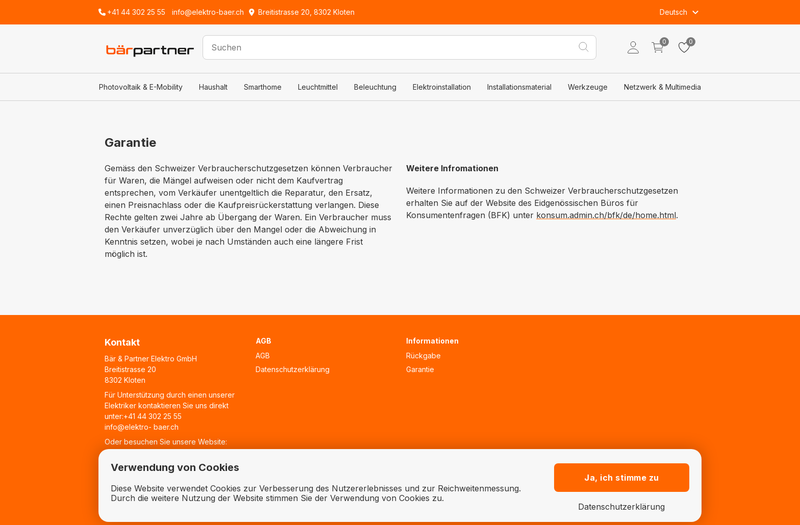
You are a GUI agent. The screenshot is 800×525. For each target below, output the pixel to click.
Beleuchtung (375, 87)
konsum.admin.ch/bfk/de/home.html (606, 215)
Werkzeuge (588, 87)
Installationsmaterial (519, 87)
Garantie (420, 369)
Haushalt (213, 87)
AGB (263, 355)
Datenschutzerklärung (293, 369)
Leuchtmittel (318, 87)
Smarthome (263, 87)
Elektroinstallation (442, 87)
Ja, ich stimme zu (621, 477)
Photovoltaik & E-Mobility (141, 87)
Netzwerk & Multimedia (662, 87)
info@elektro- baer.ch (142, 427)
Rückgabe (423, 355)
